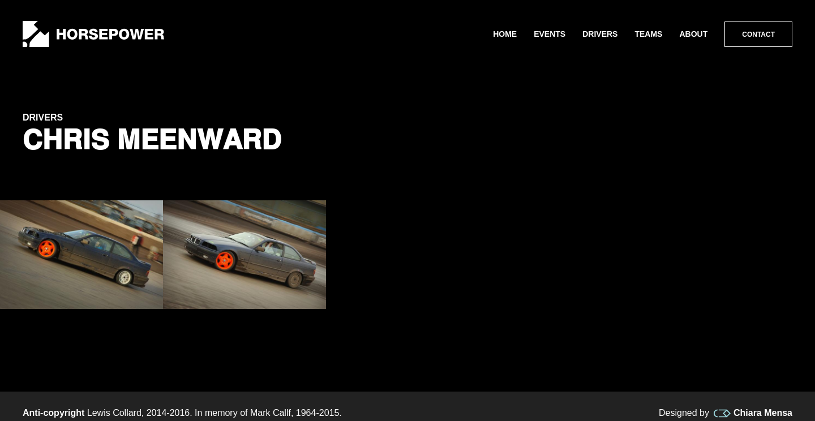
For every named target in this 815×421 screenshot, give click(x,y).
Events (549, 34)
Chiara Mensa (753, 413)
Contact (758, 34)
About (693, 34)
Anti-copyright (53, 413)
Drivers (599, 34)
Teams (648, 34)
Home (505, 34)
